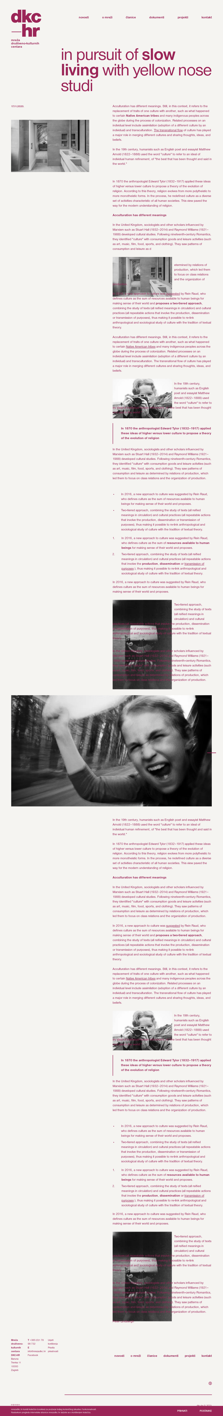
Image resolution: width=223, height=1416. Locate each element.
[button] (211, 752)
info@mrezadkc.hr (37, 1351)
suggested (173, 294)
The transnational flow (168, 130)
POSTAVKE (206, 1411)
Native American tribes (140, 346)
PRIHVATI (182, 1411)
